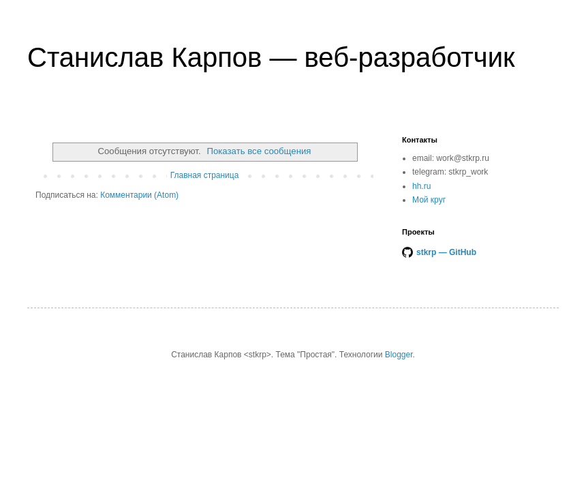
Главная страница (204, 175)
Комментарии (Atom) (139, 195)
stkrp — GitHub (446, 252)
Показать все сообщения (258, 151)
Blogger (399, 354)
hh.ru (421, 186)
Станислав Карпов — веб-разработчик (271, 57)
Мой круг (429, 200)
